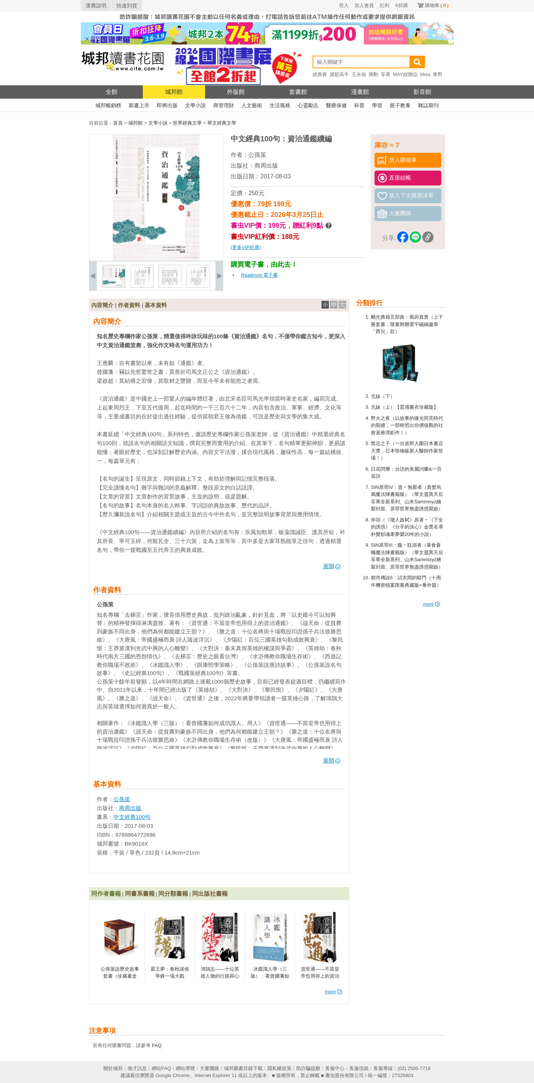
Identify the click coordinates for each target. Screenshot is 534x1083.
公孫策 (257, 155)
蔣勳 (373, 74)
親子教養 (400, 105)
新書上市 (139, 105)
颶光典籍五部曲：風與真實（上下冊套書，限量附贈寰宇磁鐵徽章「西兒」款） (407, 324)
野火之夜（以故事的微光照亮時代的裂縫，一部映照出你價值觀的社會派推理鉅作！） (407, 425)
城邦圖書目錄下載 (243, 1068)
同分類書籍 (173, 894)
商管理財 (223, 105)
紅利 (384, 5)
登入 (344, 5)
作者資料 (129, 305)
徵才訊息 (137, 1068)
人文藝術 (251, 105)
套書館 (298, 92)
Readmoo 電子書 (259, 275)
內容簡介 (102, 305)
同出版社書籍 (210, 894)
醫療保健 (336, 105)
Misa (425, 74)
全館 (112, 92)
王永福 (359, 74)
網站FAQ (161, 1068)
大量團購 (209, 1068)
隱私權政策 (279, 1068)
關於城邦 (113, 1068)
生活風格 (280, 105)
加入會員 (364, 5)
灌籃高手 (339, 74)
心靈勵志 (308, 105)
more (431, 604)
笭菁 (385, 74)
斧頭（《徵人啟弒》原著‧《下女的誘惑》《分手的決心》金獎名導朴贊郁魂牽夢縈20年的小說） (407, 527)
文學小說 (195, 105)
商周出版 (266, 165)
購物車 (437, 5)
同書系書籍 (140, 894)
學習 (377, 105)
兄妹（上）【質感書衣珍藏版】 (404, 407)
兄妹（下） (383, 396)
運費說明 (96, 6)
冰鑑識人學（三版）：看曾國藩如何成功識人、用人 (270, 976)
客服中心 (335, 1068)
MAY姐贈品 (405, 74)
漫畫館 (360, 92)
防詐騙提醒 (308, 1068)
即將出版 (167, 105)
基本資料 (156, 305)
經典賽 (320, 74)
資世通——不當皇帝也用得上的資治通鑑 (320, 976)
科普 (359, 105)
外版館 (236, 92)
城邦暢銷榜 (108, 105)
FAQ (157, 1045)
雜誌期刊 (428, 105)
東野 (437, 74)
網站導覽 (185, 1068)
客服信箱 (359, 1068)
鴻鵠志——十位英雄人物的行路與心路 (220, 976)
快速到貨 (126, 6)
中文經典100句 (132, 817)
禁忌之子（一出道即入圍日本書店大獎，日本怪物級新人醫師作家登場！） (407, 451)
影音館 (422, 92)
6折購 (401, 5)
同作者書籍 (106, 894)
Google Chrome (173, 1075)
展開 (331, 566)
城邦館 (174, 92)
